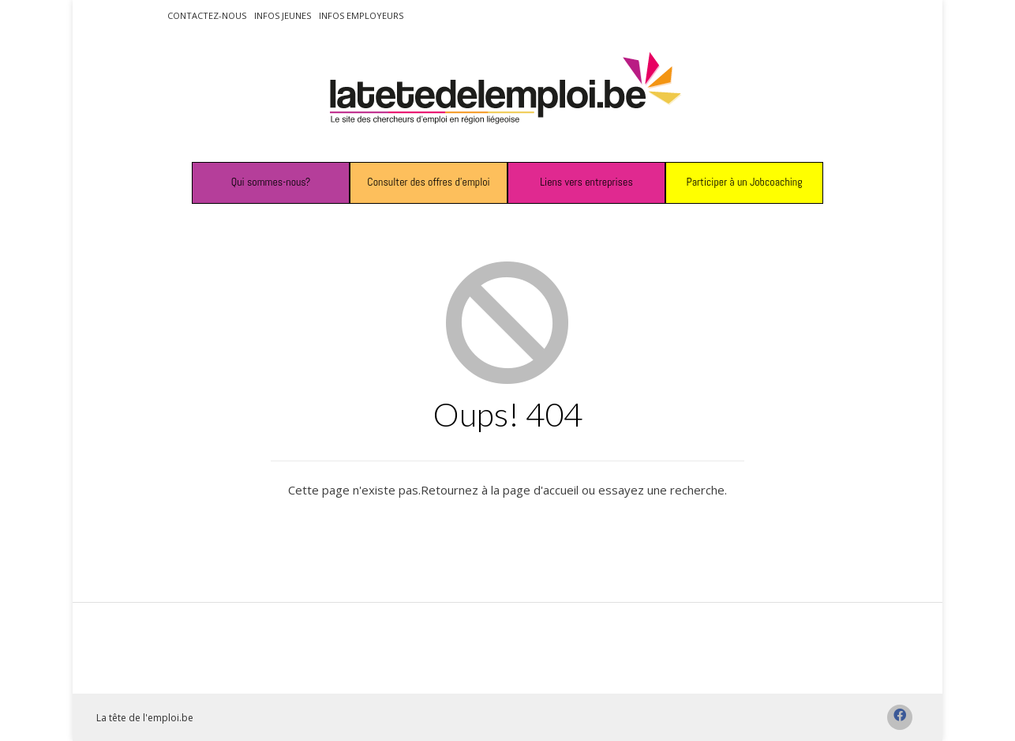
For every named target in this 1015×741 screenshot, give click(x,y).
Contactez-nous (206, 15)
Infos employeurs (361, 15)
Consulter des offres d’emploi (428, 182)
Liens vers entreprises (586, 182)
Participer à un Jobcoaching (744, 182)
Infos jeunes (282, 15)
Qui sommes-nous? (270, 182)
